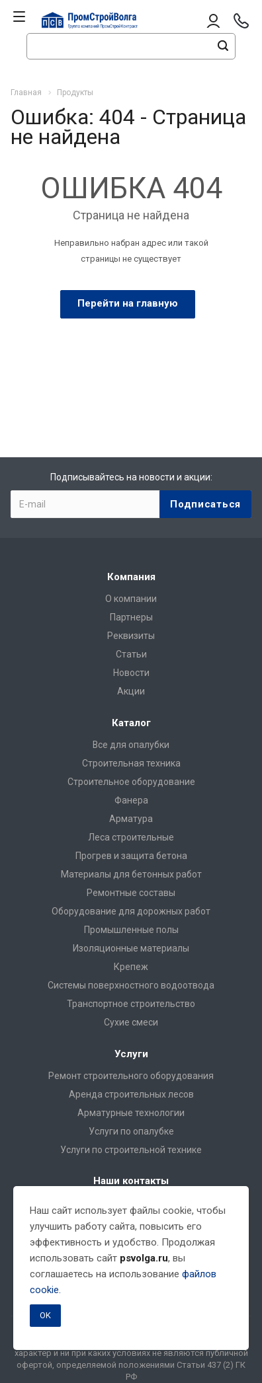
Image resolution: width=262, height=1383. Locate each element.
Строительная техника (131, 763)
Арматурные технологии (131, 1112)
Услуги (131, 1054)
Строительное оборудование (131, 781)
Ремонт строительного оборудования (131, 1075)
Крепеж (131, 966)
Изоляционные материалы (131, 948)
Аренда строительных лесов (131, 1094)
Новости (131, 672)
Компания (131, 577)
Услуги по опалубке (131, 1131)
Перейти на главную (127, 303)
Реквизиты (131, 635)
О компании (131, 598)
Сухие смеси (131, 1022)
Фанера (131, 800)
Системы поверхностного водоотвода (131, 985)
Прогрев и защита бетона (131, 855)
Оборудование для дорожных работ (131, 911)
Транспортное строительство (131, 1003)
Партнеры (131, 617)
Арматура (131, 818)
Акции (131, 691)
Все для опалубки (131, 744)
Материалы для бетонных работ (131, 874)
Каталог (131, 723)
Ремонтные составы (131, 892)
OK (45, 1315)
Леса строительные (131, 837)
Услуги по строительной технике (131, 1149)
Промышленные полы (131, 929)
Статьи (131, 654)
